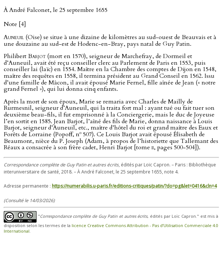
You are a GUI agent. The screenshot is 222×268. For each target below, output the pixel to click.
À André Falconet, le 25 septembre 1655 (55, 10)
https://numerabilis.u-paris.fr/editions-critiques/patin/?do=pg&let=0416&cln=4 (134, 186)
